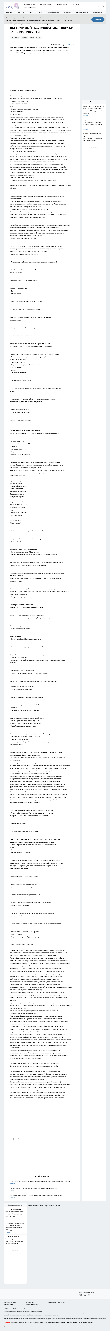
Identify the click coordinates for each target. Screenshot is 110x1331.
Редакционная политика (32, 1304)
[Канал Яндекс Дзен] (89, 1295)
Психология (67, 12)
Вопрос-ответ (21, 12)
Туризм (40, 12)
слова (38, 37)
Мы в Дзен (75, 5)
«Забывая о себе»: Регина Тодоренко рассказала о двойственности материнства (42, 1197)
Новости (9, 12)
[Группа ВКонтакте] (80, 1295)
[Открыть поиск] (98, 6)
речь (32, 37)
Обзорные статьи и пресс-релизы (56, 1302)
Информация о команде (10, 1302)
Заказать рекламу (30, 7)
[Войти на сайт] (102, 6)
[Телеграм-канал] (85, 1295)
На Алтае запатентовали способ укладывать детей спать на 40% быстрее (42, 1189)
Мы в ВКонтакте (46, 5)
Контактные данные (9, 1304)
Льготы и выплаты (82, 12)
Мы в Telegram (61, 5)
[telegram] (18, 1139)
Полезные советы (53, 12)
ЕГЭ (31, 12)
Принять (98, 19)
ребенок (25, 37)
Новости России (29, 5)
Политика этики (30, 1302)
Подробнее (58, 1320)
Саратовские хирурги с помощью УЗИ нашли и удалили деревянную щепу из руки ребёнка (42, 1182)
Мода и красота (98, 12)
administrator (68, 44)
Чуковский (15, 37)
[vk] (12, 1139)
